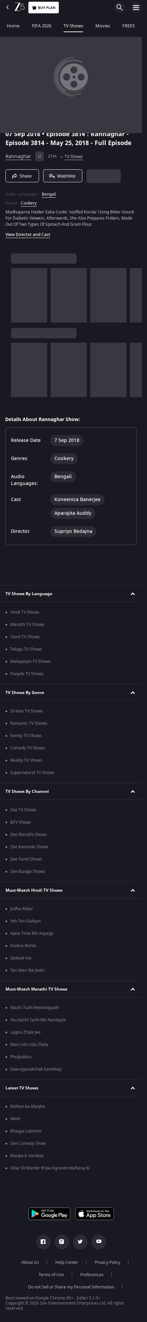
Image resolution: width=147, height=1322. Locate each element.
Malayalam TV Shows (30, 661)
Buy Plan (43, 7)
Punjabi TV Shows (26, 674)
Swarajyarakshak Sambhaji (36, 1069)
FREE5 (128, 26)
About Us (30, 1262)
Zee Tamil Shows (26, 859)
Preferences (92, 1275)
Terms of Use (51, 1275)
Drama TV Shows (26, 711)
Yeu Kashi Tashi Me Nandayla (38, 1020)
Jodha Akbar (21, 909)
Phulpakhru (21, 1057)
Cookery (29, 203)
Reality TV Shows (26, 760)
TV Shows (72, 26)
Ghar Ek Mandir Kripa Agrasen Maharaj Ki (50, 1168)
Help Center (66, 1262)
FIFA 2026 (41, 26)
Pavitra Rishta (23, 946)
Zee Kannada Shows (29, 847)
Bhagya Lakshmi (25, 1131)
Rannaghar (18, 156)
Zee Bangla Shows (27, 871)
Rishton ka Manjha (27, 1106)
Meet (15, 1119)
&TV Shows (20, 822)
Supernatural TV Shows (32, 773)
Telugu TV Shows (26, 649)
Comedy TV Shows (27, 748)
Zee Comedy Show (27, 1143)
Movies (102, 26)
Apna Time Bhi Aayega (31, 933)
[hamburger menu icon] (136, 7)
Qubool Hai (20, 958)
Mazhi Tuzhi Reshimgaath (34, 1008)
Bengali (49, 194)
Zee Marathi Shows (28, 835)
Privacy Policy (107, 1262)
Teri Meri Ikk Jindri (27, 970)
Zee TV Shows (23, 810)
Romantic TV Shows (28, 723)
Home (12, 26)
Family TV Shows (26, 736)
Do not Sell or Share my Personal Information (71, 1287)
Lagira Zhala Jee (25, 1032)
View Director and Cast (27, 235)
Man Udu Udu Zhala (29, 1045)
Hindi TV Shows (24, 612)
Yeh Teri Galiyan (25, 921)
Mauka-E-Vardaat (26, 1156)
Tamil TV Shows (25, 637)
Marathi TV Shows (27, 624)
